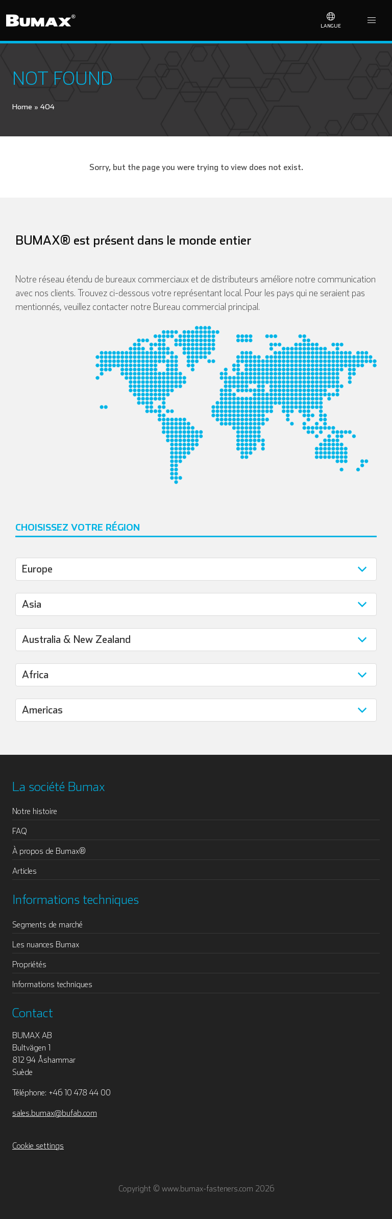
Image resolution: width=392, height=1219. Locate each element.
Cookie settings (38, 1145)
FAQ (19, 830)
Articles (24, 870)
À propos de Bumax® (49, 850)
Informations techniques (52, 984)
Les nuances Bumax (45, 944)
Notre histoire (34, 811)
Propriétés (29, 964)
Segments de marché (47, 924)
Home (22, 106)
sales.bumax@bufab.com (54, 1112)
